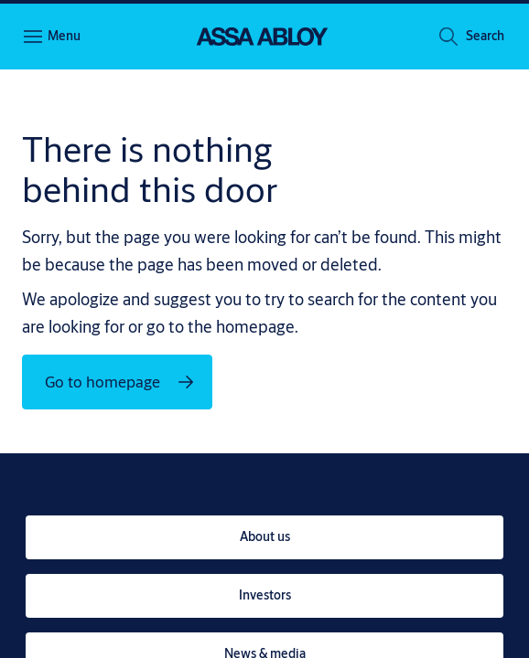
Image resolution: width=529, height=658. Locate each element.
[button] (485, 37)
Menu (64, 35)
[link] (264, 537)
